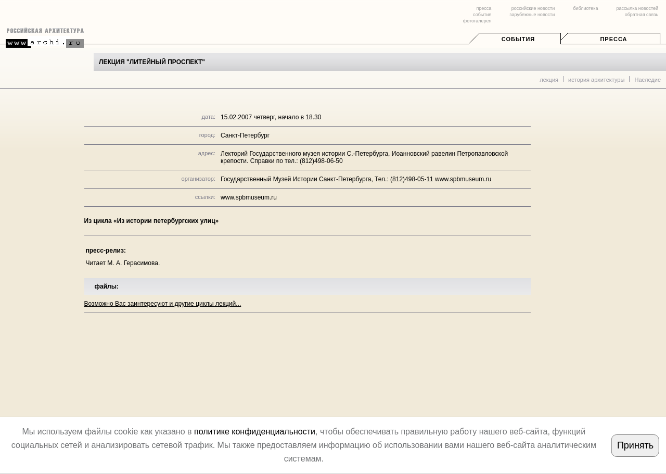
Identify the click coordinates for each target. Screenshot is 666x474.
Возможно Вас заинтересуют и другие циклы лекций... (162, 303)
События (518, 39)
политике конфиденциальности (254, 431)
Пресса (613, 39)
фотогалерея (477, 20)
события (482, 14)
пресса (483, 8)
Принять (635, 445)
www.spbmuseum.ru (249, 197)
